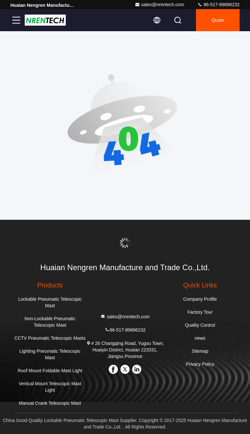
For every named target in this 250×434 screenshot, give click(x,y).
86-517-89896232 (218, 4)
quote (218, 20)
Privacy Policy (200, 364)
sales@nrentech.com (159, 4)
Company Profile (200, 299)
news (200, 338)
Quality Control (200, 325)
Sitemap (200, 351)
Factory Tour (200, 312)
